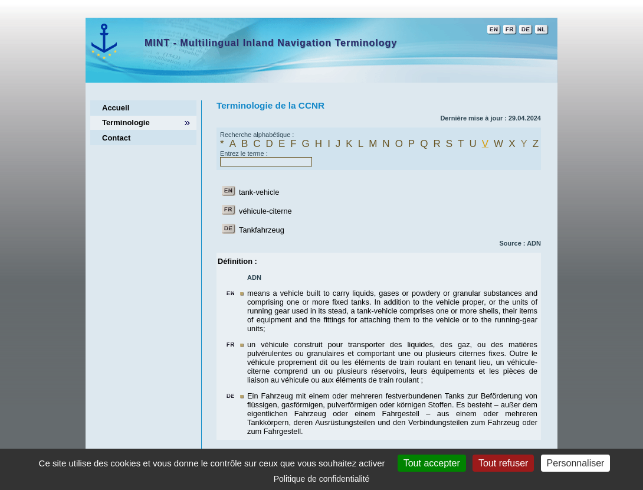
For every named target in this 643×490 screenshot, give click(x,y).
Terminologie (126, 122)
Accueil (115, 107)
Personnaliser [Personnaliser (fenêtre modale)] (576, 463)
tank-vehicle (259, 192)
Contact (116, 137)
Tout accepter (431, 463)
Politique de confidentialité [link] (322, 479)
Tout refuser (503, 463)
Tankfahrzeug (261, 230)
